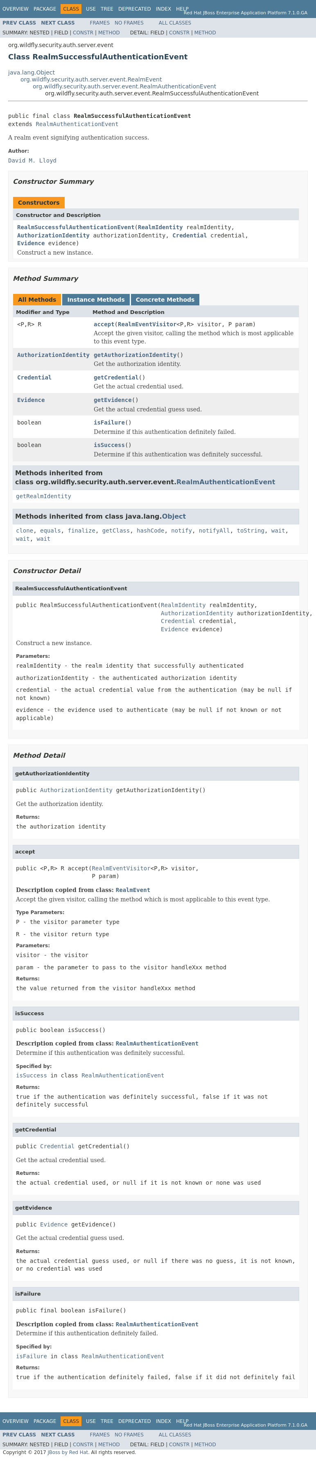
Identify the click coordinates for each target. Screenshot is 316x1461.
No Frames (129, 23)
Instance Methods (95, 299)
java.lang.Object (31, 72)
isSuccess (109, 445)
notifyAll (214, 530)
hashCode (150, 530)
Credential (189, 235)
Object (174, 516)
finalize (81, 530)
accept (104, 324)
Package (45, 9)
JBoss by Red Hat (67, 1452)
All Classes (175, 23)
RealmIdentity (160, 227)
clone (24, 530)
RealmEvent (133, 890)
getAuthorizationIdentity (135, 355)
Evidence (31, 243)
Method (109, 33)
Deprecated (134, 9)
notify (181, 530)
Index (164, 9)
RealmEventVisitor (147, 324)
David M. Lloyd (32, 160)
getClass (116, 530)
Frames (100, 23)
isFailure (109, 422)
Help (182, 9)
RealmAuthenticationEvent (77, 124)
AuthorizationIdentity (53, 235)
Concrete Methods (165, 299)
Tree (107, 9)
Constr (83, 33)
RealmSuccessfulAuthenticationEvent (76, 227)
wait (278, 530)
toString (250, 530)
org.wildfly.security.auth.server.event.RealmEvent (91, 79)
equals (50, 530)
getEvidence (113, 400)
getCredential (116, 377)
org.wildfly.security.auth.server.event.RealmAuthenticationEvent (124, 86)
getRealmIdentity (43, 496)
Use (91, 9)
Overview (15, 9)
